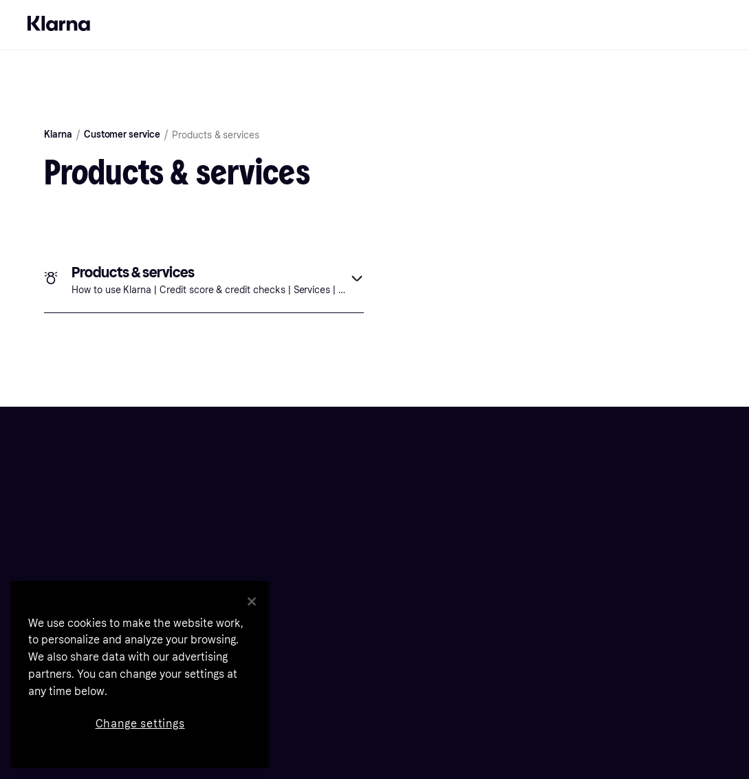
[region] (140, 674)
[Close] (252, 601)
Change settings (140, 723)
